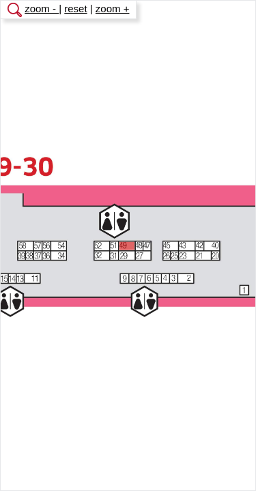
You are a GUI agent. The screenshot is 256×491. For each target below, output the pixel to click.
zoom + (113, 8)
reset (75, 8)
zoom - (42, 8)
